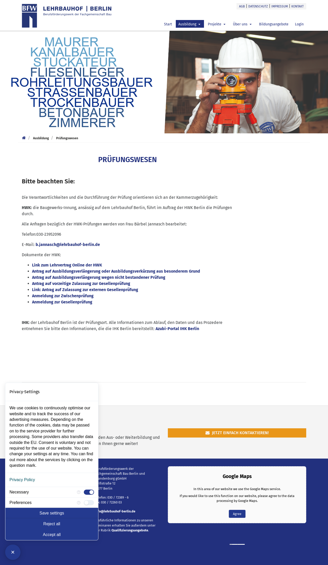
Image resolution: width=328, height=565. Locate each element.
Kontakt (297, 6)
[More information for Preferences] (79, 503)
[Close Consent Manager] (12, 552)
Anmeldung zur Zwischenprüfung (63, 295)
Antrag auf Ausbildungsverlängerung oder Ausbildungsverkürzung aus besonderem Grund (116, 271)
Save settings (51, 513)
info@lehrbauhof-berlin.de (115, 511)
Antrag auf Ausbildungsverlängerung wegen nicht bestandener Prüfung (98, 277)
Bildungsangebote (274, 24)
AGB (242, 6)
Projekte (215, 24)
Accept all (51, 534)
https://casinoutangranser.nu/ (241, 544)
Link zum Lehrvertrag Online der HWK (67, 265)
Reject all (51, 524)
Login (299, 24)
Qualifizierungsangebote (129, 530)
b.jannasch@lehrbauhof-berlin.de (68, 244)
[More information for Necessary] (79, 492)
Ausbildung (187, 24)
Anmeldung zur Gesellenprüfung (62, 302)
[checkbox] (89, 492)
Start (168, 24)
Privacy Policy (22, 480)
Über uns (241, 24)
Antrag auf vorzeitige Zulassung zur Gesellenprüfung (81, 283)
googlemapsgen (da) (234, 544)
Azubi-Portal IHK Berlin (177, 328)
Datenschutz (258, 6)
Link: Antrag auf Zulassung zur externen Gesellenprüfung (85, 289)
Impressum (279, 6)
